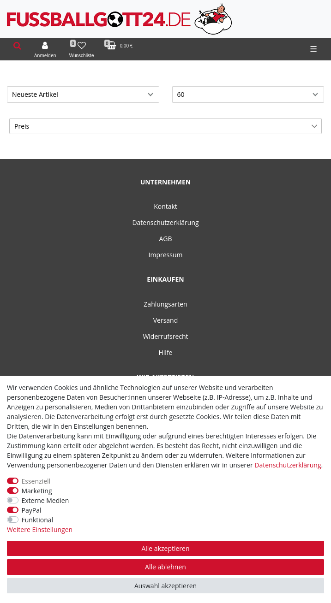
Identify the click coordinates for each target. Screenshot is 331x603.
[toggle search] (17, 46)
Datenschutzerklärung (165, 222)
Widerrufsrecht (165, 336)
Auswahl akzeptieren (165, 585)
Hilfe (166, 352)
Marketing (37, 490)
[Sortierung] (83, 94)
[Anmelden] (45, 49)
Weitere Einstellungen (39, 529)
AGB (165, 238)
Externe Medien (45, 500)
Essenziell (36, 481)
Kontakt (165, 206)
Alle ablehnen (165, 566)
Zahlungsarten (165, 304)
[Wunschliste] (82, 49)
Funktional (38, 519)
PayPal (32, 510)
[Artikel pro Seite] (248, 94)
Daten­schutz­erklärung (287, 465)
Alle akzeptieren (165, 548)
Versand (165, 320)
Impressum (166, 254)
